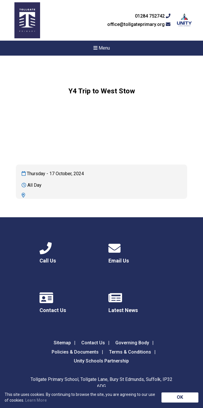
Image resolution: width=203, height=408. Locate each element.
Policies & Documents (75, 352)
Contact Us (93, 342)
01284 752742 (152, 16)
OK (180, 397)
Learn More (36, 400)
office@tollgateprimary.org (138, 24)
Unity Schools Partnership (101, 361)
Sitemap (62, 342)
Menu (101, 48)
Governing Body (132, 342)
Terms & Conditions (130, 352)
